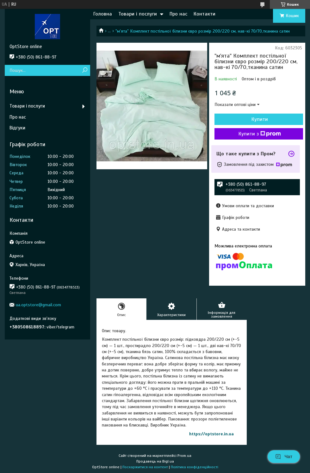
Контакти (204, 14)
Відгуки (17, 128)
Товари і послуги (137, 14)
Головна (102, 14)
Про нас (178, 14)
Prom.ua (184, 455)
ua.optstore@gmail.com (38, 305)
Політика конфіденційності (194, 467)
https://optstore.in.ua (211, 434)
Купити (259, 119)
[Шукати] (84, 70)
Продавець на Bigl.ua (155, 461)
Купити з (260, 134)
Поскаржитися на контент (145, 467)
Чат (283, 456)
